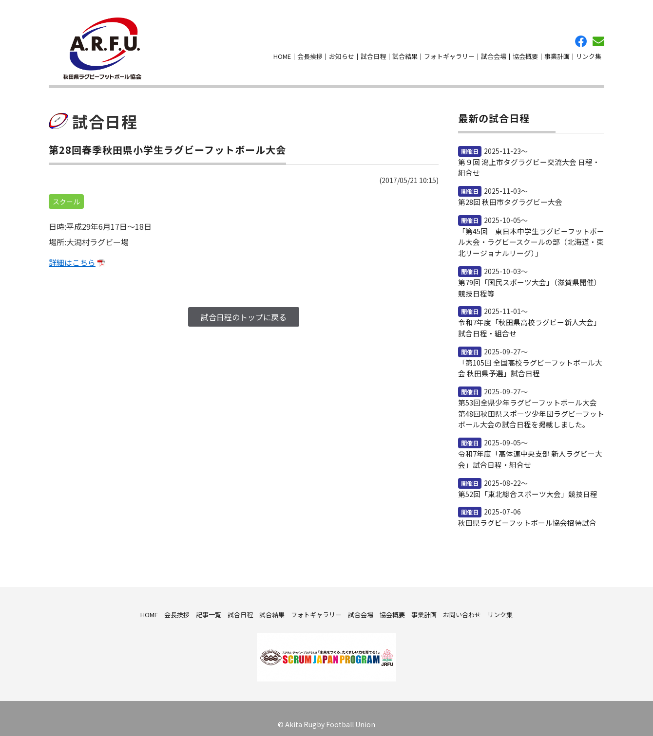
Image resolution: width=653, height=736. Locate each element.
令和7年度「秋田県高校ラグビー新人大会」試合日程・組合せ (528, 319)
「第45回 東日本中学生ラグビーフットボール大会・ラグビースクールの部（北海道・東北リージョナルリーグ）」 (530, 234)
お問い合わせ (598, 38)
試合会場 (493, 53)
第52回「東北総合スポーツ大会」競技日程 (523, 482)
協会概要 (525, 53)
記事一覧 (208, 602)
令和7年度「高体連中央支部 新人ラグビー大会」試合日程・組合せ (530, 448)
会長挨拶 (310, 53)
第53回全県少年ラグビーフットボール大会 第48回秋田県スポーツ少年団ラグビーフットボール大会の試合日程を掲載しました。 (530, 403)
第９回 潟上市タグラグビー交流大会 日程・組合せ (531, 161)
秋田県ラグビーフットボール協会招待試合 (522, 510)
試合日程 (373, 53)
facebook (581, 38)
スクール (66, 195)
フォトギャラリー (449, 53)
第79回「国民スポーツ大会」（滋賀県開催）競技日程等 (528, 279)
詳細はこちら (72, 256)
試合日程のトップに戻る (244, 310)
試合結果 (405, 53)
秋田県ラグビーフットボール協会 (98, 45)
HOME (282, 53)
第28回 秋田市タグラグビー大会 (507, 195)
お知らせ (341, 53)
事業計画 (557, 53)
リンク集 (588, 53)
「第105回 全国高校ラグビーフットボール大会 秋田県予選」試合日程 (529, 358)
